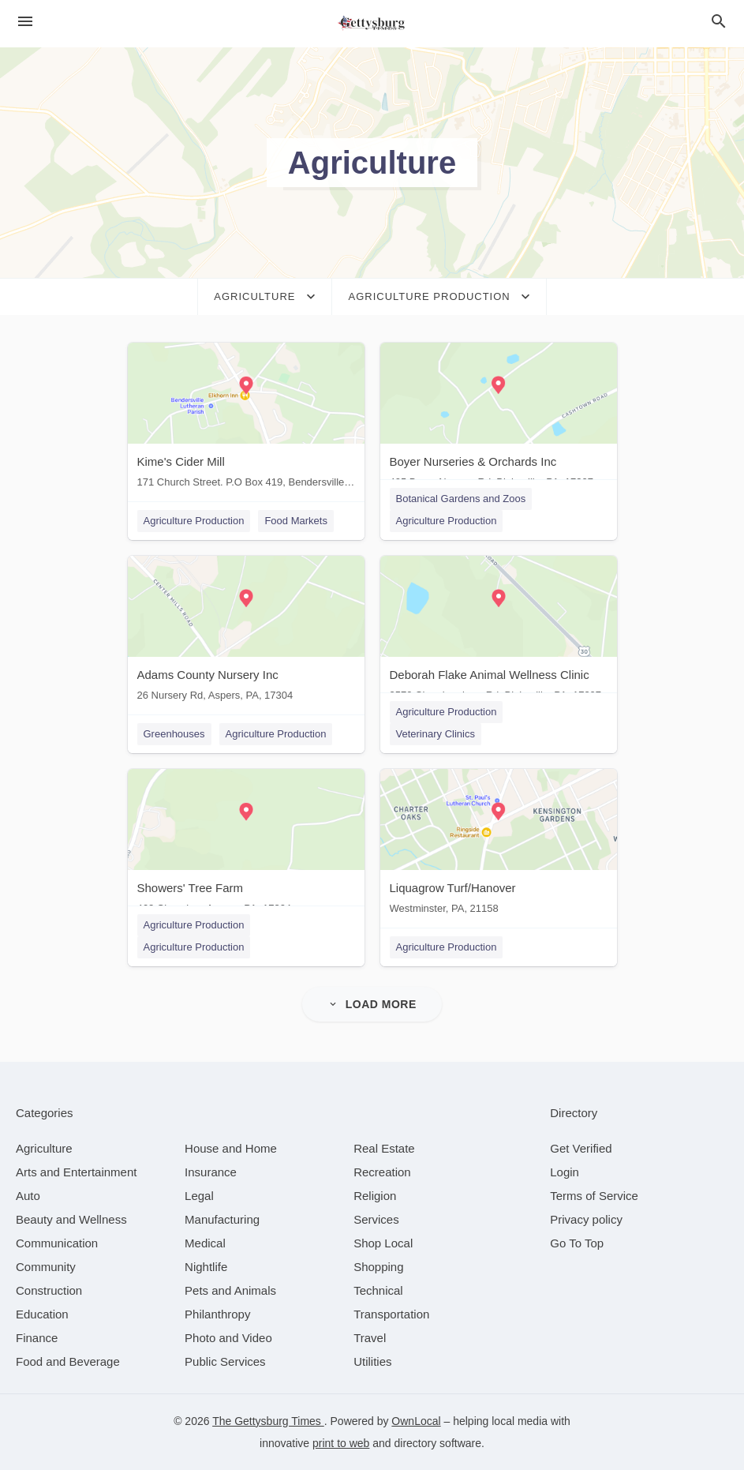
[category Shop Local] (383, 1243)
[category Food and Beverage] (68, 1361)
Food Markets (295, 521)
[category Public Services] (225, 1361)
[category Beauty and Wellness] (71, 1219)
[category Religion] (374, 1195)
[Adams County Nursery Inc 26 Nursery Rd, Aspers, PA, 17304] (246, 632)
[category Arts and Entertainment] (76, 1172)
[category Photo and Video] (228, 1337)
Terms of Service (594, 1195)
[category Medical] (205, 1243)
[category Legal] (199, 1195)
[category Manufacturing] (222, 1219)
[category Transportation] (391, 1314)
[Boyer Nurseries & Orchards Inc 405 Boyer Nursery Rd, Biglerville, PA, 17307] (499, 419)
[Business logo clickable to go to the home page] (372, 23)
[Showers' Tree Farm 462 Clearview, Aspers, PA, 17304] (246, 845)
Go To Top (577, 1243)
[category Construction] (49, 1290)
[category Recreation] (382, 1172)
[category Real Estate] (384, 1148)
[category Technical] (378, 1290)
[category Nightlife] (206, 1266)
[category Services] (376, 1219)
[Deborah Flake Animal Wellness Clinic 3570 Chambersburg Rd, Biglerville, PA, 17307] (499, 632)
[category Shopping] (378, 1266)
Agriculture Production (194, 521)
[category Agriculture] (44, 1148)
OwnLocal (415, 1421)
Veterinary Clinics (435, 734)
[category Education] (42, 1314)
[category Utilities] (372, 1361)
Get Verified (580, 1148)
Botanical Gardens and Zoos (461, 498)
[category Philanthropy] (217, 1314)
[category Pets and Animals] (230, 1290)
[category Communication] (57, 1243)
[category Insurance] (211, 1172)
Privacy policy (586, 1219)
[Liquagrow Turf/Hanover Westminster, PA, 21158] (499, 845)
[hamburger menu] (25, 22)
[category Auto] (28, 1195)
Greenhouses (174, 734)
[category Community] (46, 1266)
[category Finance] (37, 1337)
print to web (340, 1443)
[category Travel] (369, 1337)
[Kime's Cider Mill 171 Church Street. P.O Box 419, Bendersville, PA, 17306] (246, 419)
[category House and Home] (231, 1148)
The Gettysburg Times (268, 1421)
